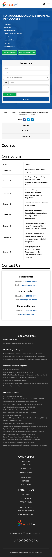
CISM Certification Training (32, 404)
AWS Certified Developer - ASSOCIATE (16, 410)
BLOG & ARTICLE (26, 472)
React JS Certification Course (12, 420)
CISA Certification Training (12, 404)
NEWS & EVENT (26, 468)
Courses (13, 112)
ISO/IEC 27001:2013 (33, 533)
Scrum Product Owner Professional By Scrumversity (20, 437)
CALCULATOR (26, 484)
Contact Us (26, 136)
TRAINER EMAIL (26, 477)
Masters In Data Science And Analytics (15, 380)
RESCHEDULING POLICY (26, 514)
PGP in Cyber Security (10, 378)
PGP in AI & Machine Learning (35, 375)
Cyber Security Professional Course (14, 429)
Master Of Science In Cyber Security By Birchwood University (23, 356)
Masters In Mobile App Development (36, 383)
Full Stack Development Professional (35, 445)
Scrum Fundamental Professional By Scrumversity (19, 442)
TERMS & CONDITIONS (26, 511)
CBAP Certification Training (12, 415)
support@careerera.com (26, 285)
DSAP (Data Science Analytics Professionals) (17, 423)
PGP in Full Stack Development (13, 375)
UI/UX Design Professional (12, 445)
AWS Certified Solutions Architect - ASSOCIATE (19, 407)
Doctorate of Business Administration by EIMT (18, 343)
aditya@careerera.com (26, 314)
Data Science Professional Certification (16, 399)
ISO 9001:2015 (17, 533)
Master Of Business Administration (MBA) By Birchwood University (25, 359)
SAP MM (42, 399)
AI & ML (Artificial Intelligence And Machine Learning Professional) (25, 426)
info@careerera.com (27, 52)
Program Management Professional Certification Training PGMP (24, 418)
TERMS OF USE (26, 498)
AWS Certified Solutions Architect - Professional (19, 434)
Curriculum (26, 131)
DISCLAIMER (26, 495)
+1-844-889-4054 (9, 52)
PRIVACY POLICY (26, 502)
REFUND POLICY (26, 507)
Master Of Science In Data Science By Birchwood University (22, 354)
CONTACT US (26, 465)
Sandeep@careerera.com (26, 299)
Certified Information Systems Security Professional (20, 401)
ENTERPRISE (26, 481)
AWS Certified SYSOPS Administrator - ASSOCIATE (20, 412)
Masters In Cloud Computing (12, 383)
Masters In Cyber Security (11, 386)
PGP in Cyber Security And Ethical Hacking (17, 372)
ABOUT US (26, 461)
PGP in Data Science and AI (12, 369)
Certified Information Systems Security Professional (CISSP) (22, 431)
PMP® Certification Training (12, 396)
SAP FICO (34, 399)
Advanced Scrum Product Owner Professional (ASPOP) (21, 440)
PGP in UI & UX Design (27, 378)
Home (5, 112)
